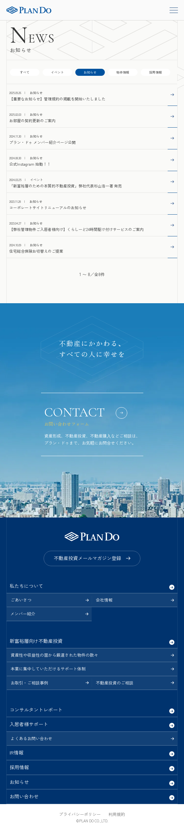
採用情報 (155, 72)
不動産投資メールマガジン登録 (87, 558)
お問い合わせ (24, 796)
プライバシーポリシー (80, 814)
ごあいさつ (21, 600)
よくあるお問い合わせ (31, 738)
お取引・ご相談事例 (29, 683)
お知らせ (19, 782)
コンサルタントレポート (36, 709)
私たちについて (26, 585)
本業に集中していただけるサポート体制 (48, 669)
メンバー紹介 (22, 614)
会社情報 (104, 600)
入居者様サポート (29, 724)
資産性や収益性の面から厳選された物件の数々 (54, 655)
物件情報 (122, 72)
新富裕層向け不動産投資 (36, 640)
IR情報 (16, 752)
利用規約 (116, 814)
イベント (57, 72)
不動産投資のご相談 (114, 683)
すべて (24, 72)
